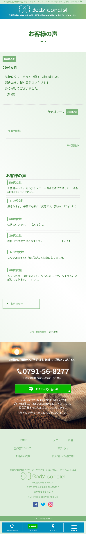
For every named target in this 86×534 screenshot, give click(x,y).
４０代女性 (16, 252)
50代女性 (15, 182)
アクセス (53, 530)
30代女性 (15, 235)
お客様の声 (16, 303)
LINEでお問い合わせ (46, 389)
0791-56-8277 (44, 491)
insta (50, 504)
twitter (43, 504)
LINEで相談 (32, 530)
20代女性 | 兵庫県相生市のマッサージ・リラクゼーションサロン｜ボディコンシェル (42, 1)
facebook (35, 504)
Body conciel (46, 519)
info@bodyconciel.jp (45, 496)
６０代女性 (16, 200)
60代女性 (15, 219)
